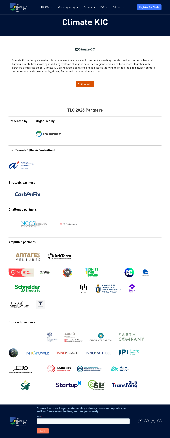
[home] (18, 7)
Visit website (85, 84)
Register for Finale (149, 7)
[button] (47, 7)
